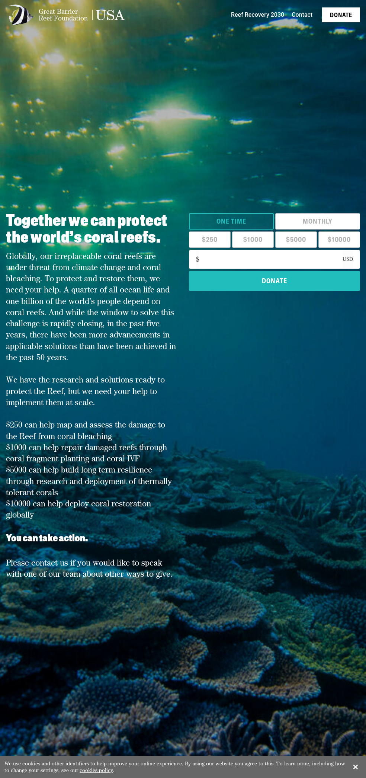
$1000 (253, 239)
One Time (231, 221)
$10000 (339, 239)
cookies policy (96, 770)
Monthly (317, 221)
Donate (341, 15)
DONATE (274, 280)
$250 (210, 239)
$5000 (296, 239)
